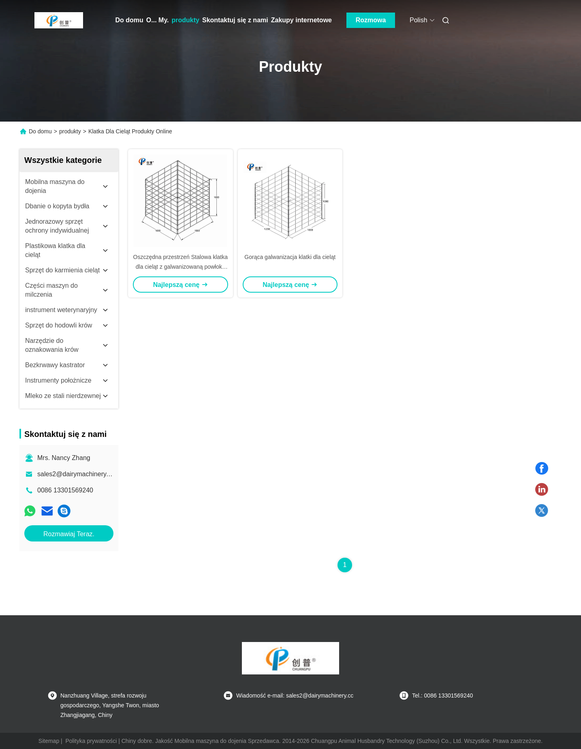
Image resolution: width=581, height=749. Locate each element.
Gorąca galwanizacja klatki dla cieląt (289, 257)
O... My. (157, 20)
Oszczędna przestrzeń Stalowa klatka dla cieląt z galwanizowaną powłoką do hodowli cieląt (180, 267)
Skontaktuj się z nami (235, 20)
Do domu (129, 20)
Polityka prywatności (91, 741)
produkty (185, 20)
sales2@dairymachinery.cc (75, 474)
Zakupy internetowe (301, 20)
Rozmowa (371, 20)
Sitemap (48, 741)
